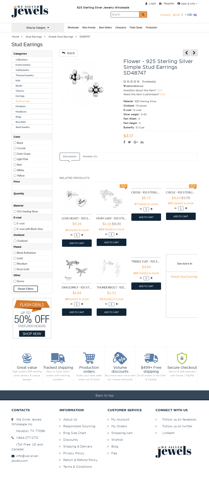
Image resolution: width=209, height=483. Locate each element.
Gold (20, 258)
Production (151, 27)
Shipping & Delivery (78, 446)
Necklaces (21, 111)
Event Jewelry (23, 64)
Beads (19, 85)
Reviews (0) (90, 156)
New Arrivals (89, 27)
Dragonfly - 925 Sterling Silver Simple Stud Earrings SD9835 (77, 287)
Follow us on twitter (177, 426)
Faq (114, 453)
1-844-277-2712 (24, 438)
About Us (70, 419)
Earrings (20, 95)
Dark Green (24, 153)
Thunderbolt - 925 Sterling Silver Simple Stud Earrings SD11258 (111, 287)
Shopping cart (122, 433)
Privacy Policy (73, 453)
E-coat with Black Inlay (30, 228)
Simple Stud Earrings (185, 276)
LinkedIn (168, 433)
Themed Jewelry (24, 75)
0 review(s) (149, 81)
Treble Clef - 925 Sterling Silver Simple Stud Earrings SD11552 (146, 261)
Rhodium (22, 263)
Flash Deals (136, 27)
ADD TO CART (77, 243)
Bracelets (21, 121)
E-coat (21, 223)
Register (166, 3)
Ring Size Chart (74, 433)
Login (150, 3)
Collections (22, 59)
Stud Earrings (23, 101)
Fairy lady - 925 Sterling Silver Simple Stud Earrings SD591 (111, 218)
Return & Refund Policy (80, 460)
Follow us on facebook (179, 419)
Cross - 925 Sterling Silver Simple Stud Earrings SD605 (146, 192)
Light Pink (22, 159)
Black (20, 142)
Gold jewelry (22, 69)
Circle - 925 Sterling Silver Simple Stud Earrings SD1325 (181, 192)
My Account (120, 419)
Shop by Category (37, 27)
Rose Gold (23, 269)
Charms (20, 90)
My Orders (119, 426)
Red (19, 164)
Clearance (120, 27)
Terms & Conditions (77, 467)
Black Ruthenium (26, 252)
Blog (114, 446)
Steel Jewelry (23, 127)
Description (69, 156)
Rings (18, 116)
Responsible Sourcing (79, 426)
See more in (184, 263)
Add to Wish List (133, 86)
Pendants (21, 106)
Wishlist (117, 440)
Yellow (21, 175)
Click (159, 90)
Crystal (21, 148)
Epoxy (20, 281)
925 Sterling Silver (27, 211)
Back (68, 53)
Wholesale (73, 27)
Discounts (70, 440)
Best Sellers (105, 27)
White (20, 170)
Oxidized (22, 240)
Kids (18, 80)
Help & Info (188, 3)
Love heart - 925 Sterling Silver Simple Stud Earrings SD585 (77, 218)
